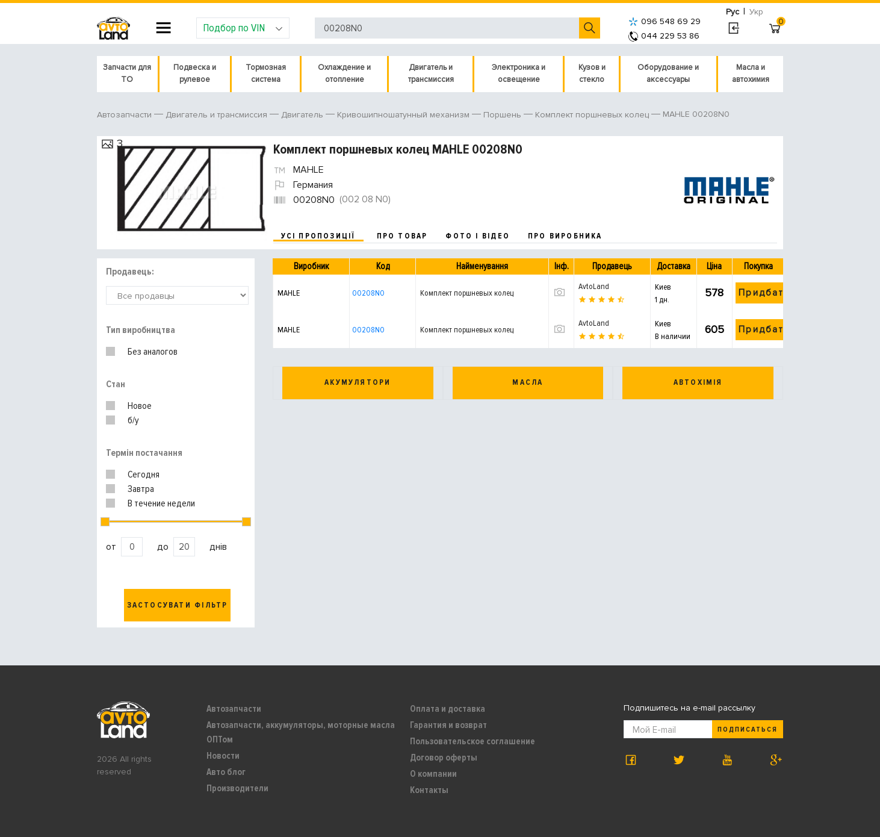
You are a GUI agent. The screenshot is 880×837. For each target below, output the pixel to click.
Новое (140, 406)
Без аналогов (153, 352)
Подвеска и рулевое (194, 73)
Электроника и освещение (518, 73)
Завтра (141, 489)
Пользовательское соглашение (472, 741)
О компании (433, 773)
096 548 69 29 (664, 21)
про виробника (565, 236)
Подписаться (747, 729)
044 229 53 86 (663, 36)
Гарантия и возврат (448, 725)
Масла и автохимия (750, 73)
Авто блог (226, 772)
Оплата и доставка (447, 708)
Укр (756, 12)
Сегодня (144, 474)
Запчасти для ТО (127, 73)
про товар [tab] (402, 236)
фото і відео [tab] (477, 236)
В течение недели (161, 503)
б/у (133, 420)
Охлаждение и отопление (344, 73)
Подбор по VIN (243, 27)
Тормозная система (266, 73)
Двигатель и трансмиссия (431, 73)
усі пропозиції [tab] (318, 236)
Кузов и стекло (592, 73)
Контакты (429, 790)
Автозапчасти (233, 708)
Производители (237, 788)
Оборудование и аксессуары (668, 73)
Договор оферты (443, 757)
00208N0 (368, 293)
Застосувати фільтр (177, 605)
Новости (223, 755)
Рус (732, 12)
